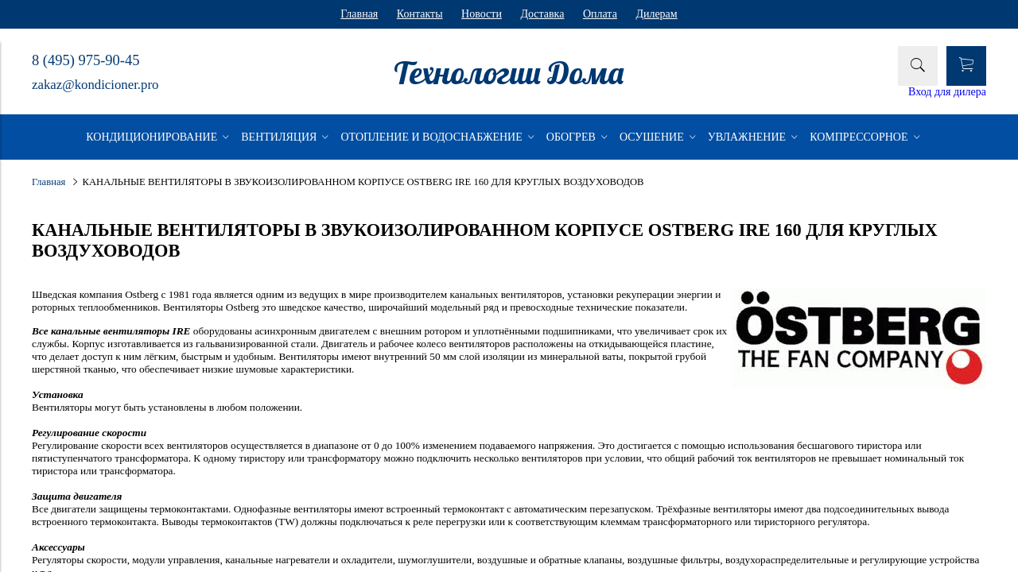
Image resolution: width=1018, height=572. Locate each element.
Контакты (420, 14)
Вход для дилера (947, 92)
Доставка (542, 14)
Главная (359, 14)
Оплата (600, 14)
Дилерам (656, 14)
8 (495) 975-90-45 (85, 60)
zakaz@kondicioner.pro (95, 84)
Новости (481, 14)
